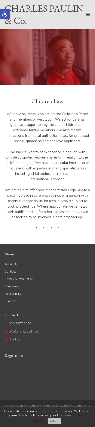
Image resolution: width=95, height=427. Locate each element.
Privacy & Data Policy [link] (18, 279)
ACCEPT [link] (54, 421)
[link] (5, 14)
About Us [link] (11, 264)
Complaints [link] (12, 286)
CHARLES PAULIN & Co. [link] (44, 14)
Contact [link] (10, 301)
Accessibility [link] (13, 294)
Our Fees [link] (11, 272)
